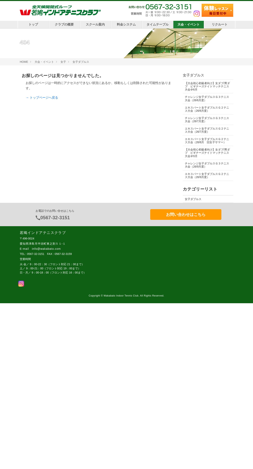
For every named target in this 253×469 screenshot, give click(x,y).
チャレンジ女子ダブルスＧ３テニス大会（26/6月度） (207, 98)
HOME (24, 61)
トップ (33, 24)
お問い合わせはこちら (186, 380)
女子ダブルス (81, 61)
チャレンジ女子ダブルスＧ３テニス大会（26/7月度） (207, 119)
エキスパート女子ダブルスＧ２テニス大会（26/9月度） (207, 175)
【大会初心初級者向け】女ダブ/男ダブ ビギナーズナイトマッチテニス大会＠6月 (207, 86)
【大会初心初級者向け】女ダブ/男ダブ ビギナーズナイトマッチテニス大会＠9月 (207, 152)
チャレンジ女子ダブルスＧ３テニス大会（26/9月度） (207, 165)
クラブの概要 (64, 24)
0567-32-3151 (55, 383)
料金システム (126, 24)
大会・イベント (188, 24)
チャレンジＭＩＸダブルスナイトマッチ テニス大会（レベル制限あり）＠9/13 (207, 340)
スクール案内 (95, 24)
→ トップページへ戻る (42, 97)
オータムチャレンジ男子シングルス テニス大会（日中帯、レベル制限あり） (207, 282)
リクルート (220, 24)
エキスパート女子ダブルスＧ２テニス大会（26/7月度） (207, 130)
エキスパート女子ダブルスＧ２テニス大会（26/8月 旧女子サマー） (207, 140)
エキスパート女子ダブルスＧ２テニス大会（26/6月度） (207, 109)
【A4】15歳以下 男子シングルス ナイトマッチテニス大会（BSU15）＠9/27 (207, 261)
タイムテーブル (157, 24)
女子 (63, 61)
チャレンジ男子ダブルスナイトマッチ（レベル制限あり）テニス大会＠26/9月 (206, 302)
